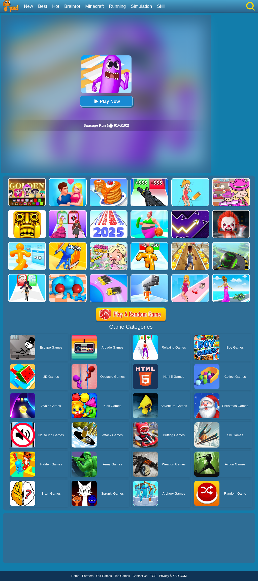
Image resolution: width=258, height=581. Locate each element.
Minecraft (94, 6)
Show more (20, 554)
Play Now (106, 101)
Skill (161, 6)
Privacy (164, 576)
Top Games (122, 576)
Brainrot (72, 6)
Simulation (141, 6)
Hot (55, 6)
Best (42, 6)
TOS (153, 576)
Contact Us (140, 576)
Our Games (104, 576)
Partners (87, 576)
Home (75, 576)
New (28, 6)
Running (117, 6)
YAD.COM (180, 576)
